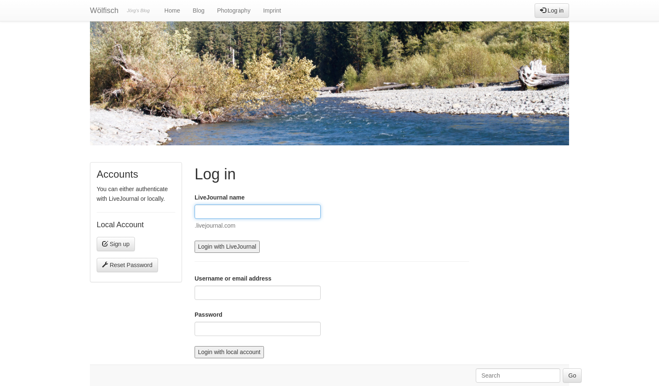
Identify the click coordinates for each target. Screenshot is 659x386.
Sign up (115, 244)
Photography (233, 10)
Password (208, 314)
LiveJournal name (220, 197)
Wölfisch (104, 10)
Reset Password (127, 265)
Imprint (272, 10)
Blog (198, 10)
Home (172, 10)
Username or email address (233, 278)
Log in (552, 10)
